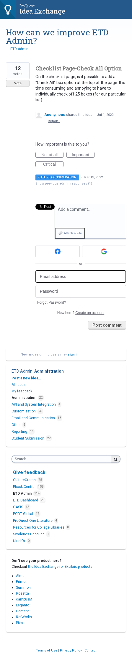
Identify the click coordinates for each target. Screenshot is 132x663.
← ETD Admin (17, 49)
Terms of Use (47, 650)
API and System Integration (34, 404)
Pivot (20, 623)
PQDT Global (23, 514)
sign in (73, 354)
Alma (20, 576)
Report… (54, 121)
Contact (90, 650)
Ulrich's (19, 541)
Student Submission (28, 438)
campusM (24, 599)
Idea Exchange (42, 11)
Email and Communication (33, 418)
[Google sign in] (104, 251)
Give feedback (29, 472)
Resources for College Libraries (39, 527)
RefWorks (24, 617)
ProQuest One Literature (33, 521)
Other (16, 425)
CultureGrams (25, 480)
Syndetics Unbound (29, 534)
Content (22, 611)
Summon (23, 587)
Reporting (19, 432)
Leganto (22, 605)
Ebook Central (24, 487)
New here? (80, 313)
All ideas (19, 385)
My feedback (22, 391)
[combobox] (62, 459)
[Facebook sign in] (57, 251)
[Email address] (80, 276)
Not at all (52, 155)
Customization (24, 411)
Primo (20, 582)
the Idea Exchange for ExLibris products (60, 567)
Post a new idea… (26, 378)
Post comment (107, 325)
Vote (18, 83)
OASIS (18, 507)
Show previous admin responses (63, 183)
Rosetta (22, 593)
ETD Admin (22, 371)
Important (83, 155)
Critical (53, 164)
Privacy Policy (71, 650)
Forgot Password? (51, 302)
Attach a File (73, 233)
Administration (49, 371)
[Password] (80, 291)
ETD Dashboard (26, 500)
